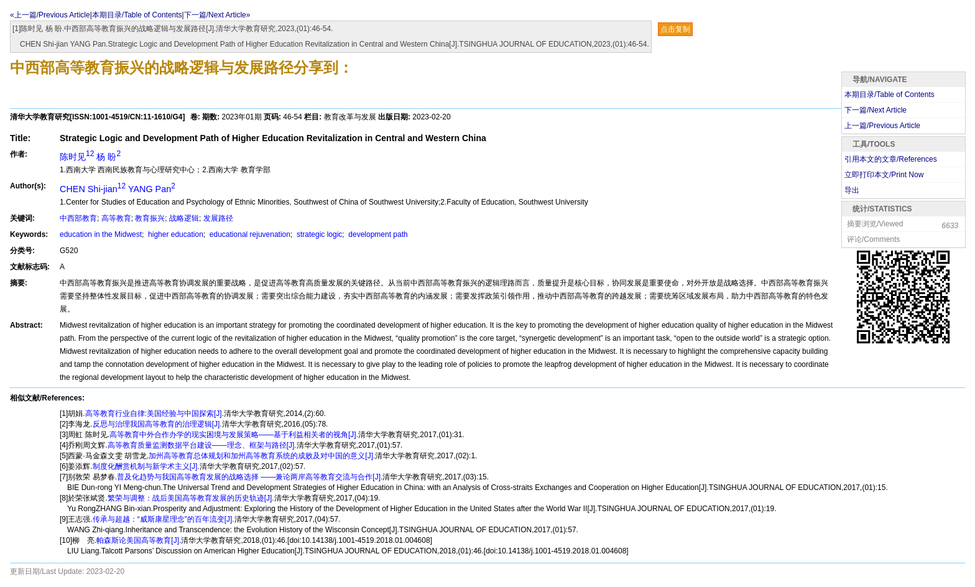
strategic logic (319, 234)
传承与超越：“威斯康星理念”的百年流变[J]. (163, 519)
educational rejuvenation (249, 234)
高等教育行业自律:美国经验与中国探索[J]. (154, 413)
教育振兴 (150, 218)
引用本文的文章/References (890, 159)
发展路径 (218, 218)
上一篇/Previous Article (882, 125)
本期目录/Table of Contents (137, 15)
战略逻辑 (184, 218)
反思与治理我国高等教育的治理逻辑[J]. (157, 424)
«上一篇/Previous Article (50, 15)
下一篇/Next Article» (217, 15)
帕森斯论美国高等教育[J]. (138, 540)
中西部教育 (78, 218)
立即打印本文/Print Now (883, 174)
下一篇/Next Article (875, 110)
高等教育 (116, 218)
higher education (174, 234)
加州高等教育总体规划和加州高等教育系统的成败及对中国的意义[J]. (262, 455)
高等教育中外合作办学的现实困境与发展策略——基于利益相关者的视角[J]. (233, 434)
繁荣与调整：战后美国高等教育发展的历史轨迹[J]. (191, 498)
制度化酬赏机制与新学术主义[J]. (146, 466)
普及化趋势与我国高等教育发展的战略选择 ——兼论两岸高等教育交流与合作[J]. (249, 477)
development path (377, 234)
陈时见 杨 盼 (90, 157)
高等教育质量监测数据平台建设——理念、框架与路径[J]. (202, 445)
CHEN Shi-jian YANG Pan (117, 189)
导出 (851, 190)
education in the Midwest (101, 234)
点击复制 (675, 29)
